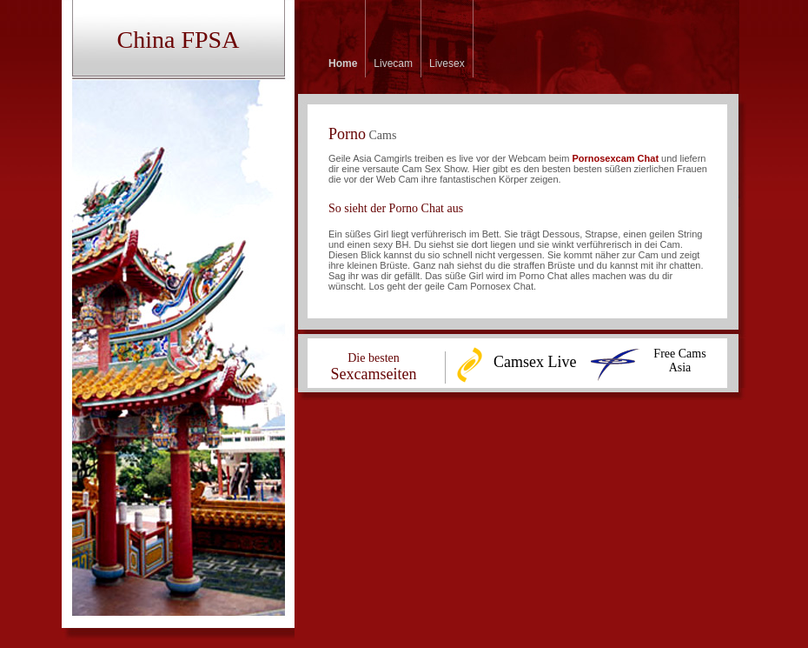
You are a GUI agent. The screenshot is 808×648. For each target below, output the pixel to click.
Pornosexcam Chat (615, 158)
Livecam (393, 63)
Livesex (447, 63)
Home (342, 63)
